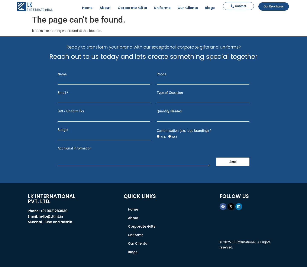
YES (163, 136)
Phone (161, 74)
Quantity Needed (169, 111)
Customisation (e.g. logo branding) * (184, 130)
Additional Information (74, 148)
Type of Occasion (170, 93)
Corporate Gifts (132, 7)
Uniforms (162, 7)
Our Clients (188, 7)
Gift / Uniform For (71, 111)
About (105, 7)
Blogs (210, 7)
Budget (63, 130)
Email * (63, 93)
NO (174, 136)
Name (62, 74)
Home (87, 7)
